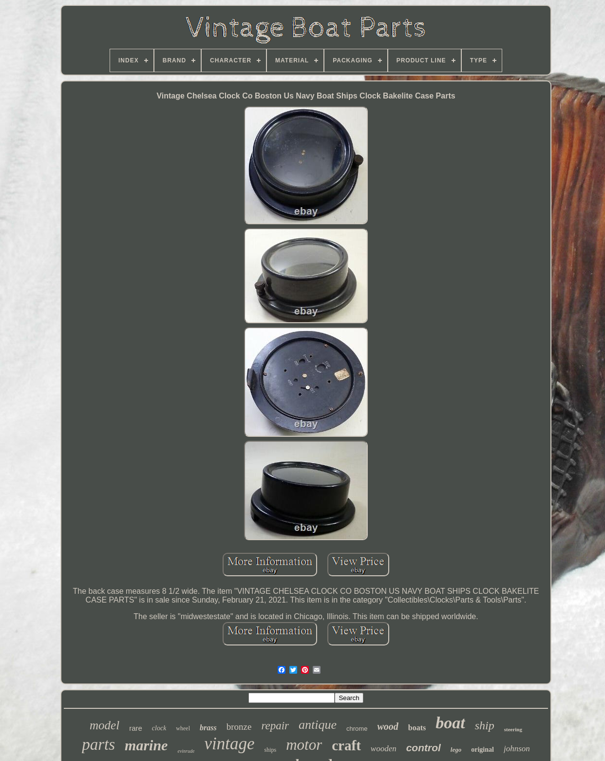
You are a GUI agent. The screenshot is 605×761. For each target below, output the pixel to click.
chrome (356, 728)
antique (318, 725)
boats (417, 727)
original (482, 749)
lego (456, 749)
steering (513, 729)
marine (146, 745)
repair (275, 726)
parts (98, 744)
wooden (384, 748)
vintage (229, 743)
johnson (517, 748)
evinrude (185, 751)
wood (387, 726)
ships (270, 749)
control (423, 747)
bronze (239, 727)
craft (346, 745)
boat (450, 723)
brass (208, 727)
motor (304, 744)
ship (484, 725)
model (104, 725)
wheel (183, 728)
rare (135, 728)
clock (159, 728)
